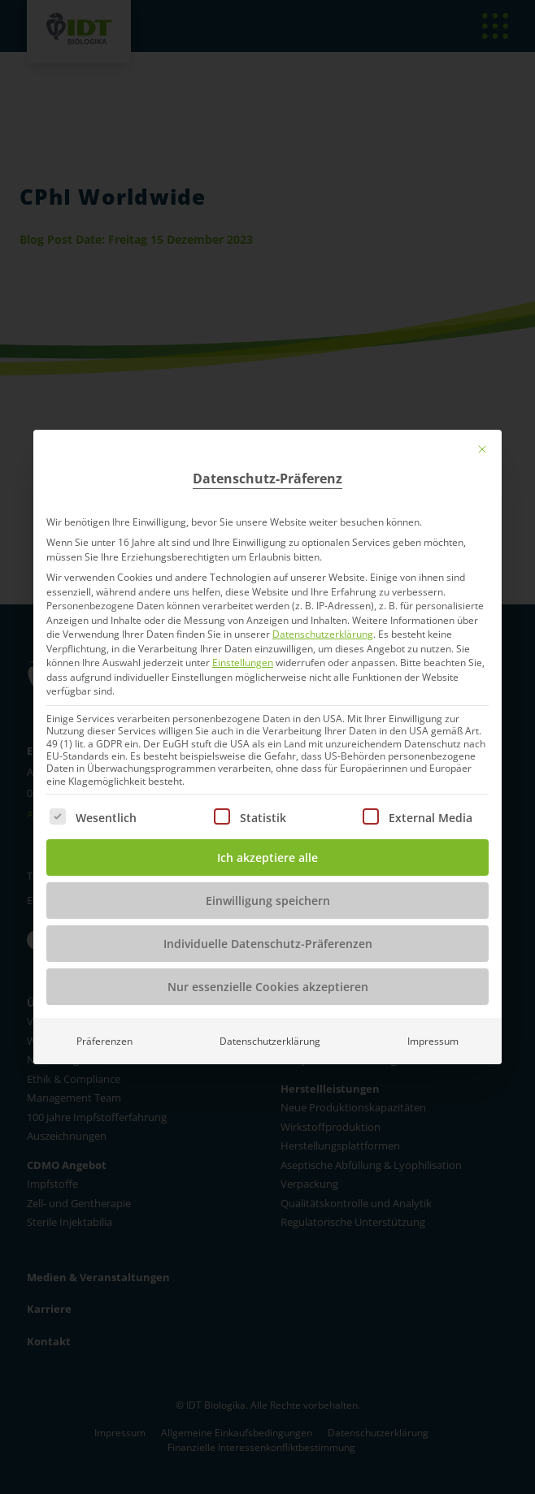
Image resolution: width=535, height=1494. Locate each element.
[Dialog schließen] (482, 449)
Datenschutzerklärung (322, 634)
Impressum (433, 1041)
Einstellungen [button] (242, 662)
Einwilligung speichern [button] (268, 900)
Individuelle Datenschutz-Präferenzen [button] (267, 943)
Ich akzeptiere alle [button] (267, 857)
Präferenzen (104, 1041)
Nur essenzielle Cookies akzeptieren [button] (267, 986)
